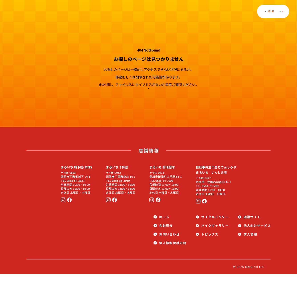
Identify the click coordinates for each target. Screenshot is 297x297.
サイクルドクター (152, 11)
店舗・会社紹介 (225, 11)
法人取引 (250, 11)
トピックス (125, 11)
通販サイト (181, 11)
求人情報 (203, 11)
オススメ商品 (83, 11)
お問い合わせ (272, 11)
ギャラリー (104, 11)
